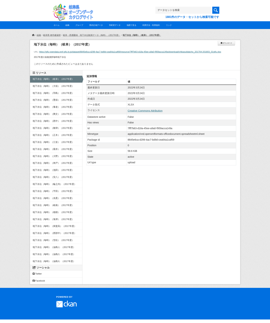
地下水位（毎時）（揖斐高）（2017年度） (54, 226)
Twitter (37, 274)
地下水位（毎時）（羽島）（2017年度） (53, 93)
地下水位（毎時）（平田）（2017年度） (53, 191)
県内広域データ (96, 25)
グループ (79, 25)
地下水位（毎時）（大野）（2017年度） (53, 156)
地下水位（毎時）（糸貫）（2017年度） (53, 198)
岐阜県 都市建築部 (52, 35)
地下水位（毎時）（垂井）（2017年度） (53, 149)
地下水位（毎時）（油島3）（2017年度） (54, 261)
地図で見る (131, 25)
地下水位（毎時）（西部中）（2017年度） (54, 233)
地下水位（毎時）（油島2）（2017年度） (54, 254)
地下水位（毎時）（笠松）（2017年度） (53, 240)
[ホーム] (33, 35)
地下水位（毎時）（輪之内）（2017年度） (54, 184)
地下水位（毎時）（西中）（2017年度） (53, 121)
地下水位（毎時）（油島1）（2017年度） (54, 247)
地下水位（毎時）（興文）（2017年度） (53, 114)
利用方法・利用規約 (151, 25)
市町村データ (115, 25)
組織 (67, 25)
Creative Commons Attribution (145, 110)
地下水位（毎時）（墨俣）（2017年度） (53, 100)
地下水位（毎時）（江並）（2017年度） (53, 142)
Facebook (39, 281)
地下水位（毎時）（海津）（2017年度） (53, 219)
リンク (169, 25)
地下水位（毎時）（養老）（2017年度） (53, 107)
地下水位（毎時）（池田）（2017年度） (53, 170)
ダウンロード (226, 43)
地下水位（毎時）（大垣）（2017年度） (53, 86)
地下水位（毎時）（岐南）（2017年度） (53, 205)
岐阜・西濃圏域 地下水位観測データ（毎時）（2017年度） (91, 35)
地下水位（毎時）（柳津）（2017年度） (53, 128)
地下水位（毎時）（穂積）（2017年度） (53, 212)
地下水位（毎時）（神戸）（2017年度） (53, 163)
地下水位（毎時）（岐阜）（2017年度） (142, 35)
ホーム (56, 25)
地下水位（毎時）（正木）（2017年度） (53, 135)
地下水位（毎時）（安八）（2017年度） (53, 177)
